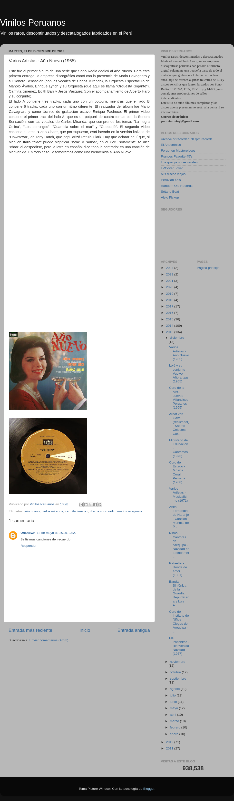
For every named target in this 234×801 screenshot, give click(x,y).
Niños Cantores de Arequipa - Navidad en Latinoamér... (179, 545)
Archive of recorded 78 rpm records (187, 139)
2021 (170, 281)
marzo (175, 721)
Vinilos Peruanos (33, 23)
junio (174, 702)
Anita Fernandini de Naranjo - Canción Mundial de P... (179, 516)
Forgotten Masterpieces (178, 150)
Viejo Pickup (170, 197)
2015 (170, 319)
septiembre (178, 678)
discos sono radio (102, 511)
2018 (170, 300)
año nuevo (32, 511)
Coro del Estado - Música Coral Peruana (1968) (177, 472)
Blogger (149, 788)
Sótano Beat (170, 191)
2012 (170, 742)
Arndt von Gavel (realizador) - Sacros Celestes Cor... (179, 424)
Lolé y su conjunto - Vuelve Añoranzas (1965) (179, 373)
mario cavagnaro (129, 511)
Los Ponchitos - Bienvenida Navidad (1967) (179, 645)
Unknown (27, 533)
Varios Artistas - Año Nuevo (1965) (179, 353)
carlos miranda (52, 511)
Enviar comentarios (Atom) (48, 640)
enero (174, 734)
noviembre (177, 662)
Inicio (84, 630)
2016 (170, 313)
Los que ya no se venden (179, 162)
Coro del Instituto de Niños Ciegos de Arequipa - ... (179, 621)
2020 (170, 287)
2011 (170, 748)
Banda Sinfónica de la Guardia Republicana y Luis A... (179, 593)
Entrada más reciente (30, 630)
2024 (170, 268)
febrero (175, 727)
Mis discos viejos (173, 174)
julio (173, 695)
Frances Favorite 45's (176, 156)
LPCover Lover (172, 168)
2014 (170, 325)
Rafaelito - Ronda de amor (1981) (178, 569)
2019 (170, 293)
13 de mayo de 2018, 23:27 (57, 533)
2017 (170, 306)
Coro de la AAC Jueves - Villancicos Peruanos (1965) (178, 397)
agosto (175, 689)
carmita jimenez (76, 511)
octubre (176, 672)
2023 (170, 274)
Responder (28, 546)
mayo (174, 708)
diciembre (177, 337)
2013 (170, 332)
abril (173, 715)
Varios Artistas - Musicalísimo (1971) (178, 494)
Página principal (208, 268)
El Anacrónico (171, 145)
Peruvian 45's (171, 180)
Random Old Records (177, 186)
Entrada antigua (133, 630)
